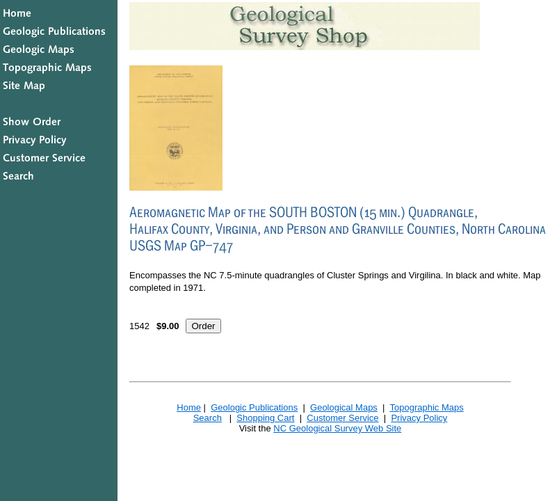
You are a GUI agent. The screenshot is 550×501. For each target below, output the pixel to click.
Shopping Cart (265, 418)
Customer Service (342, 418)
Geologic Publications (254, 407)
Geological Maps (344, 407)
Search (207, 418)
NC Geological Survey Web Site (337, 428)
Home (189, 407)
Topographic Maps (426, 407)
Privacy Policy (419, 418)
